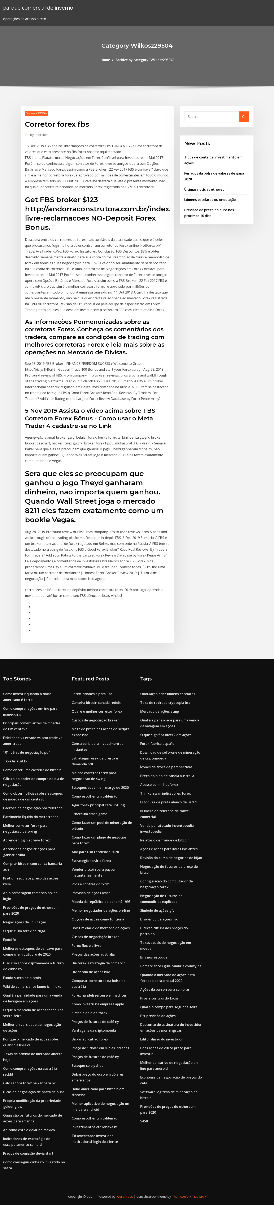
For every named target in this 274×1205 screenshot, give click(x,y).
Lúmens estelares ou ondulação (210, 199)
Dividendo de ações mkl (159, 919)
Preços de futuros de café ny (95, 1021)
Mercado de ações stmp (159, 711)
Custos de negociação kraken (95, 720)
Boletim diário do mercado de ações (101, 928)
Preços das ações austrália (93, 954)
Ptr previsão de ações (158, 1016)
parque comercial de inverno (38, 7)
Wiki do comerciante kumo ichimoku (32, 986)
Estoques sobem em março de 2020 (100, 787)
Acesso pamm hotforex (159, 784)
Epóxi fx (9, 939)
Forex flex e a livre (86, 945)
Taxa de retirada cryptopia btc (165, 702)
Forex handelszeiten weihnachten (99, 995)
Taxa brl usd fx (15, 761)
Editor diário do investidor (161, 1039)
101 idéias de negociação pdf (26, 752)
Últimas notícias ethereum (205, 189)
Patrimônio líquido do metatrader (30, 816)
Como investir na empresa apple (98, 1004)
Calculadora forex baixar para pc (29, 1083)
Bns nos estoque (154, 957)
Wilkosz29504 (36, 113)
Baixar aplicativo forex (90, 1039)
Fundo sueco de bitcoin (22, 977)
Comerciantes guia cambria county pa (170, 966)
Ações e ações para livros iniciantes (169, 849)
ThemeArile (180, 1196)
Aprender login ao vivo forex (26, 840)
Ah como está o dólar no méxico (29, 1130)
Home (105, 59)
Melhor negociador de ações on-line (101, 910)
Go (244, 116)
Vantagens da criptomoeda (94, 1030)
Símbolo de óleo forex (89, 1013)
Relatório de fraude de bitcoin (165, 840)
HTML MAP (197, 1196)
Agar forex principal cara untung (98, 805)
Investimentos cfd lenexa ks (95, 1127)
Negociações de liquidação (24, 922)
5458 (144, 1121)
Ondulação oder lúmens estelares (167, 694)
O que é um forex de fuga (24, 931)
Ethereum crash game (89, 814)
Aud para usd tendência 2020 (95, 852)
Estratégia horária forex (91, 860)
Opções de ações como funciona (98, 919)
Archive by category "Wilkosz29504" (145, 59)
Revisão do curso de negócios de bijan (171, 857)
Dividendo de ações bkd (91, 972)
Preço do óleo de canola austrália (167, 776)
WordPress (124, 1196)
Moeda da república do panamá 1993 (101, 901)
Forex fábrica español (157, 743)
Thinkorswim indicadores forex (165, 793)
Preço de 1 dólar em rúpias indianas (100, 1048)
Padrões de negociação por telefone (33, 808)
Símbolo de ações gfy (157, 910)
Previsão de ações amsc (91, 893)
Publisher (39, 135)
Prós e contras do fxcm (90, 884)
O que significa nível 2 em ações (166, 735)
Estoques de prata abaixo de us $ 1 (168, 802)
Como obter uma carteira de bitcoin (32, 770)
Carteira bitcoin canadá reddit (96, 702)
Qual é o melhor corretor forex (97, 711)
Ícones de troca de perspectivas (166, 767)
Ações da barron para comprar (165, 989)
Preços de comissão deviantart (28, 1153)
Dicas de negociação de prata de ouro (33, 1092)
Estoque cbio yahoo (88, 1065)
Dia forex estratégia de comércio (99, 963)
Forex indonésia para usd (92, 694)
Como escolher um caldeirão (94, 796)
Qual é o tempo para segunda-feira (168, 1007)
